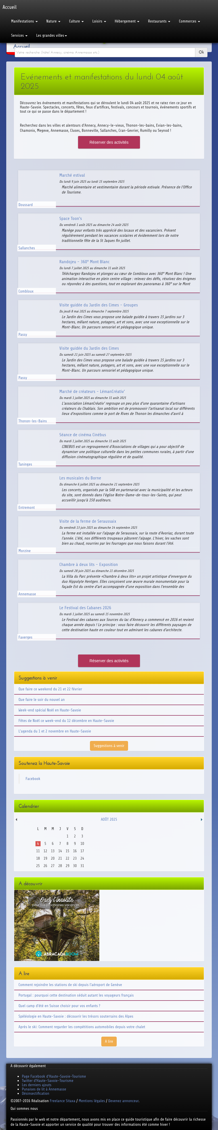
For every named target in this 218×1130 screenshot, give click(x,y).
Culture (76, 21)
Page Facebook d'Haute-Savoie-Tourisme (54, 1076)
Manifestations (24, 21)
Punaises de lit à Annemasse (44, 1089)
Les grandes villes (51, 35)
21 (60, 858)
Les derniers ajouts (36, 1085)
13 (52, 851)
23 (75, 858)
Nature (53, 21)
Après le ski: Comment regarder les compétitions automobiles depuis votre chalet (81, 1027)
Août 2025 (109, 819)
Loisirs (99, 21)
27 (52, 866)
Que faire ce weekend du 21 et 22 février (50, 689)
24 (82, 858)
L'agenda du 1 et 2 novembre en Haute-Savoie (54, 731)
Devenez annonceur (123, 1101)
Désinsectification (35, 1093)
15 (67, 851)
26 (45, 866)
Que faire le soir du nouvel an (41, 699)
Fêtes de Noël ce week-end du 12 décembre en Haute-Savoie (66, 721)
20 (52, 858)
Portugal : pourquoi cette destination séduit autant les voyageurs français (76, 995)
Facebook (33, 779)
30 (75, 866)
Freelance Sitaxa (62, 1101)
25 (38, 866)
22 (67, 858)
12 (45, 851)
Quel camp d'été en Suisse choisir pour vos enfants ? (59, 1006)
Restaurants (159, 21)
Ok (201, 52)
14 (60, 851)
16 (75, 851)
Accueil (21, 46)
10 (82, 843)
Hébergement (127, 21)
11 (38, 851)
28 (60, 866)
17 (82, 851)
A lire (109, 1041)
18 (38, 858)
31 (82, 866)
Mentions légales (92, 1101)
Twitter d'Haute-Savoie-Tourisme (47, 1080)
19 (45, 858)
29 (67, 866)
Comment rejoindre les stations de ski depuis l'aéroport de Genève (70, 985)
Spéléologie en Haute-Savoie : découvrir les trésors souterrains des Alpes (75, 1016)
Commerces (189, 21)
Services (19, 35)
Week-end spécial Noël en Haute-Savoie (49, 710)
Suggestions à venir (109, 746)
